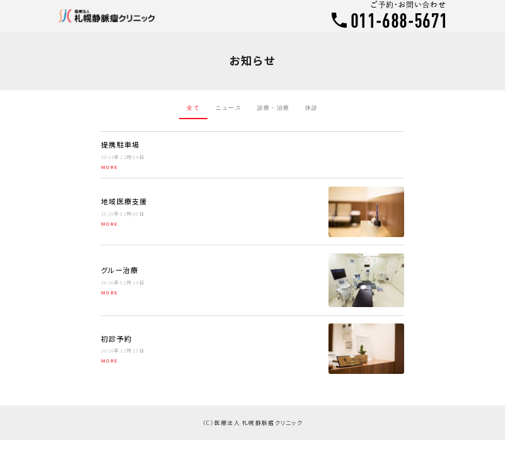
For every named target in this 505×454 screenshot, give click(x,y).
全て (193, 108)
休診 (311, 108)
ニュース (228, 108)
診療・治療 (273, 108)
